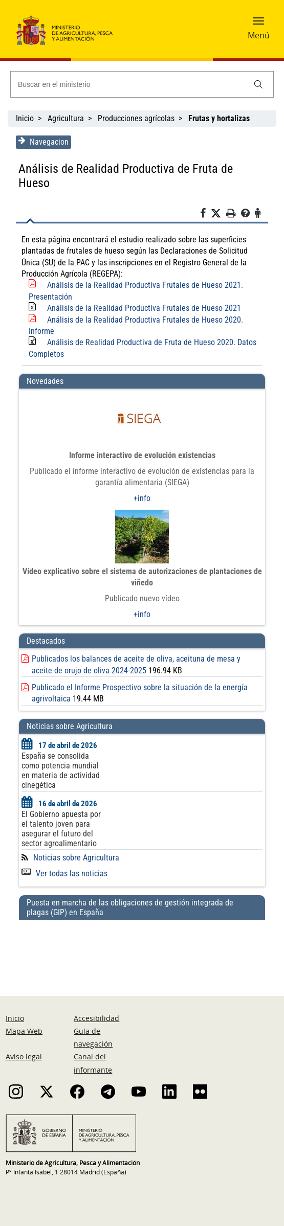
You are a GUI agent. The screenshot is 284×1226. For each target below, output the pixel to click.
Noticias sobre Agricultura (76, 857)
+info (142, 498)
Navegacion (43, 142)
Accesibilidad (96, 1018)
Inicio (25, 118)
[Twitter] (219, 214)
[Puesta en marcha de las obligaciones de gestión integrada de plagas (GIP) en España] (142, 948)
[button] (258, 24)
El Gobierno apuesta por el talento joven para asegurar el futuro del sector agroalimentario (60, 828)
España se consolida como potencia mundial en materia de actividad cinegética (60, 770)
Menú (259, 35)
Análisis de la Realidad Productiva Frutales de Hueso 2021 (144, 308)
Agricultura (66, 118)
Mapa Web (24, 1031)
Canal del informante (93, 1063)
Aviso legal (24, 1056)
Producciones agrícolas (136, 118)
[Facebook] (206, 215)
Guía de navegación (93, 1037)
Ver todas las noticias (64, 873)
